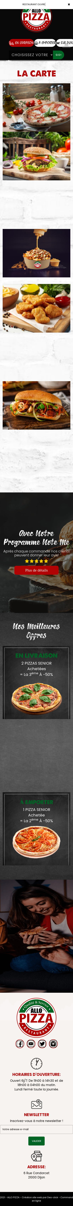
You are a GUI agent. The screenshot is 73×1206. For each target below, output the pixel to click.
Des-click (52, 1197)
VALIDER (36, 1141)
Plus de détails (36, 570)
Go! (59, 55)
